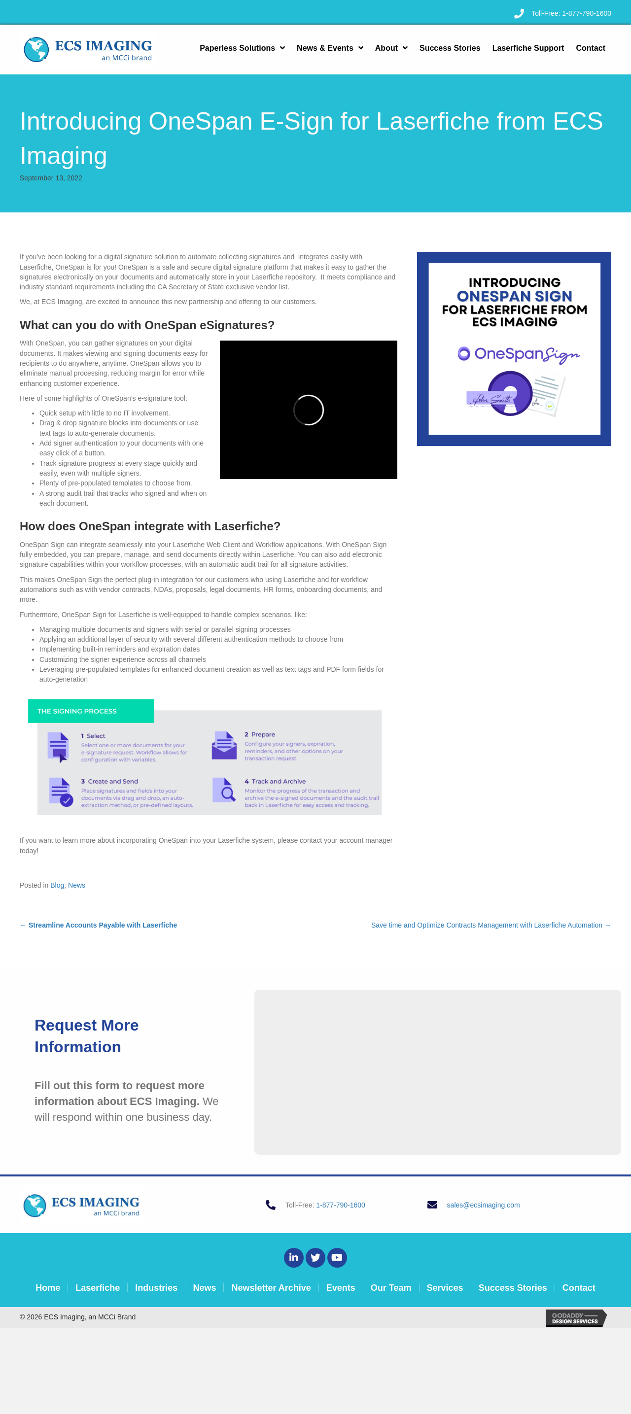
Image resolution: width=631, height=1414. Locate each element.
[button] (294, 1258)
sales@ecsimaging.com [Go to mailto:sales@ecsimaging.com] (483, 1205)
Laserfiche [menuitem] (97, 1287)
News (76, 885)
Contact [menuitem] (579, 1287)
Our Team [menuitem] (391, 1287)
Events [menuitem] (340, 1287)
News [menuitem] (204, 1287)
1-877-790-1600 (586, 13)
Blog (57, 885)
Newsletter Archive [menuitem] (271, 1287)
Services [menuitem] (445, 1287)
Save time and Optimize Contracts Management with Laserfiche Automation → (491, 925)
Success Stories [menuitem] (513, 1287)
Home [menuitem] (47, 1287)
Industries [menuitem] (156, 1287)
